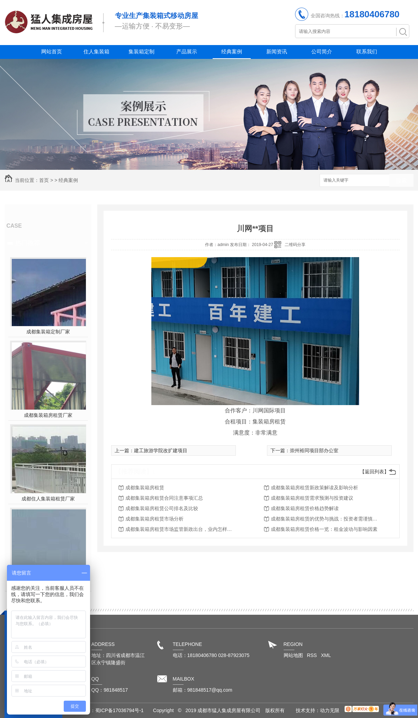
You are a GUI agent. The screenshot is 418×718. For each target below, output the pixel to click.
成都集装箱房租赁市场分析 (154, 519)
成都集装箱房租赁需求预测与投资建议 (312, 498)
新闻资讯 (276, 51)
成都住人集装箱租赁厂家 (48, 498)
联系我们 (366, 51)
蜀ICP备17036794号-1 (119, 710)
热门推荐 (27, 242)
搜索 (401, 181)
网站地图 (293, 655)
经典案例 (231, 51)
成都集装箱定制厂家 (48, 331)
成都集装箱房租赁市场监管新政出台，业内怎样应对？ (180, 529)
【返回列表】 (374, 471)
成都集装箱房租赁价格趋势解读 (305, 508)
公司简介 (321, 51)
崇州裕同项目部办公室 (314, 450)
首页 (44, 180)
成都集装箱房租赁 (144, 487)
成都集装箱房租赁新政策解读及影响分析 (314, 487)
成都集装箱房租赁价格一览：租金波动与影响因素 (324, 529)
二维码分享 (295, 244)
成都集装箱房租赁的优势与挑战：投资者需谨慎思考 (326, 519)
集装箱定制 (141, 51)
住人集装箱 (96, 51)
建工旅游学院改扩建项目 (160, 450)
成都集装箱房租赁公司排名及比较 (161, 508)
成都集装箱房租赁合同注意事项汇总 (164, 498)
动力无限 (329, 710)
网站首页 (51, 51)
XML (326, 655)
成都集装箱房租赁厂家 (48, 415)
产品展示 (186, 51)
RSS (312, 655)
